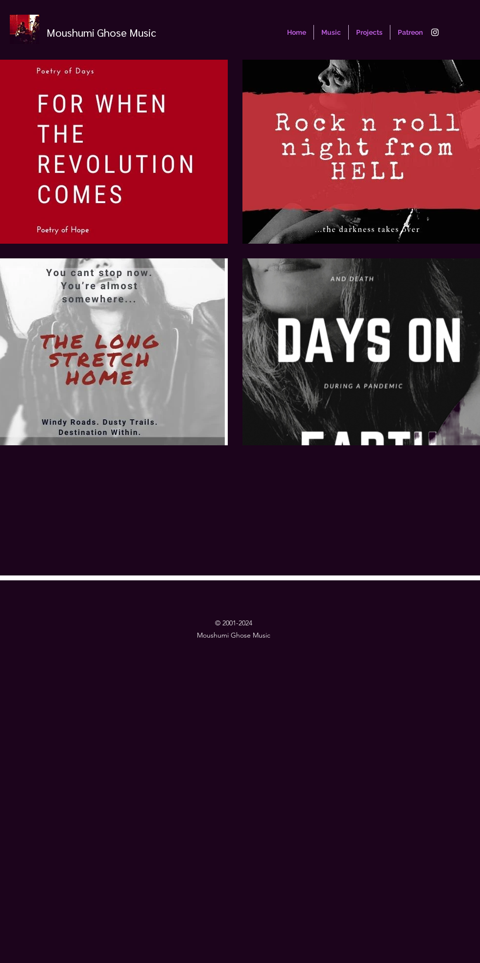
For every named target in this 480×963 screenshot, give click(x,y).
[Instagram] (435, 32)
